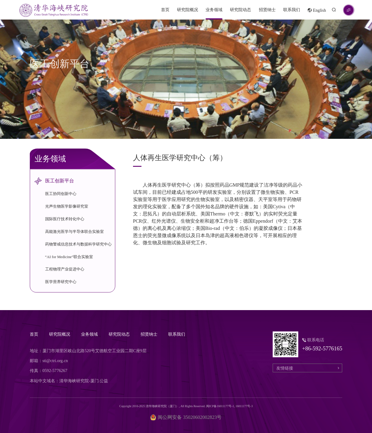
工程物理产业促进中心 (64, 269)
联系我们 (291, 9)
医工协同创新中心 (60, 194)
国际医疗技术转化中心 (64, 219)
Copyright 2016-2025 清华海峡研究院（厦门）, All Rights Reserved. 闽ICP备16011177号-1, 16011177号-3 (186, 406)
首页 (165, 9)
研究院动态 (240, 9)
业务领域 (214, 9)
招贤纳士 (267, 9)
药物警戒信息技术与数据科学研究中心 (78, 244)
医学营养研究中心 (60, 282)
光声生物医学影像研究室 (66, 207)
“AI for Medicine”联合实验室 (69, 257)
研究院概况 (187, 9)
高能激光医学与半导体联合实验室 (74, 232)
